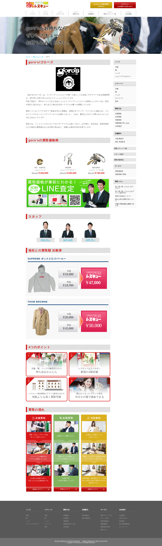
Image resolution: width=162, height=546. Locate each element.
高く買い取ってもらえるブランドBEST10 (124, 192)
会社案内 (122, 510)
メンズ (45, 13)
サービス (118, 166)
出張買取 (118, 117)
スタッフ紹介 (119, 154)
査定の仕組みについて (123, 196)
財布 (116, 101)
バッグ (117, 73)
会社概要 (128, 13)
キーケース (119, 98)
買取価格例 (119, 171)
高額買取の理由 (120, 174)
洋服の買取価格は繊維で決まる (124, 204)
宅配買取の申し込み (122, 123)
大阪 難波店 (119, 138)
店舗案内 (91, 13)
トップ (32, 13)
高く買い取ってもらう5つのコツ (124, 187)
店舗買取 (118, 113)
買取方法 (76, 13)
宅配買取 (118, 120)
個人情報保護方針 (124, 524)
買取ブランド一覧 (110, 13)
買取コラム (119, 181)
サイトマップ (123, 527)
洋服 (116, 67)
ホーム (28, 57)
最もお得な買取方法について (124, 200)
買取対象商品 (119, 160)
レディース (60, 13)
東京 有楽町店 (120, 142)
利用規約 (122, 521)
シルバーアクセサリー (123, 76)
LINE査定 (118, 126)
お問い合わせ (123, 518)
